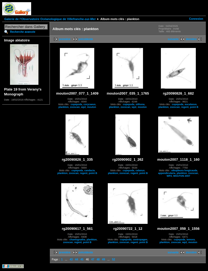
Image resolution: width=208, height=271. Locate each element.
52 (113, 259)
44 (76, 259)
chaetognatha (77, 239)
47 (92, 259)
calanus (140, 170)
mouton (91, 107)
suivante (173, 39)
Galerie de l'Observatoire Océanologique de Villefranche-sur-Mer (50, 19)
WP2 (169, 176)
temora (191, 239)
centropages (140, 239)
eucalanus (191, 104)
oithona (140, 104)
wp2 (83, 107)
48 (98, 259)
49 (103, 259)
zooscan (75, 107)
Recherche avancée (22, 31)
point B (194, 107)
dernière (191, 39)
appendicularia (167, 173)
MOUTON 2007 (181, 176)
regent (185, 107)
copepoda (76, 104)
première (64, 39)
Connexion (196, 18)
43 (71, 259)
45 (81, 259)
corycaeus (89, 104)
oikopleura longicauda (184, 170)
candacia (89, 170)
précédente (86, 39)
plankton (63, 107)
